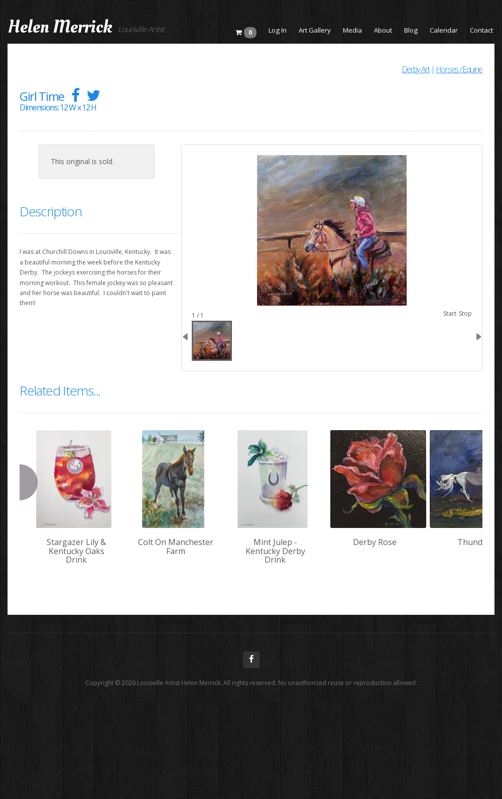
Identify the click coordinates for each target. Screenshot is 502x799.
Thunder (473, 542)
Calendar (444, 30)
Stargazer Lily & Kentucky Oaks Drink (76, 551)
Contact (481, 30)
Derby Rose (375, 542)
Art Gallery (315, 30)
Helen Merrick (60, 27)
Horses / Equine (459, 69)
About (383, 30)
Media (352, 30)
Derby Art (416, 69)
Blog (411, 30)
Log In (278, 30)
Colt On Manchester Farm (175, 547)
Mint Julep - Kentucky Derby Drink (275, 551)
